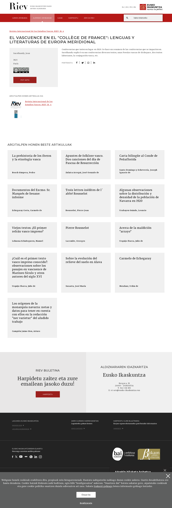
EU (123, 7)
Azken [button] (19, 18)
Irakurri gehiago (103, 486)
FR (131, 7)
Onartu (86, 494)
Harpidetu (73, 18)
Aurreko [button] (42, 19)
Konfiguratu (86, 503)
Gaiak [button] (60, 18)
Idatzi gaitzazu (78, 428)
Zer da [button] (89, 18)
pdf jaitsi (25, 80)
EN (135, 7)
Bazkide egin (18, 425)
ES (127, 7)
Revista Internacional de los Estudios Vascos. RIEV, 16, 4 (36, 31)
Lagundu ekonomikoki (21, 429)
